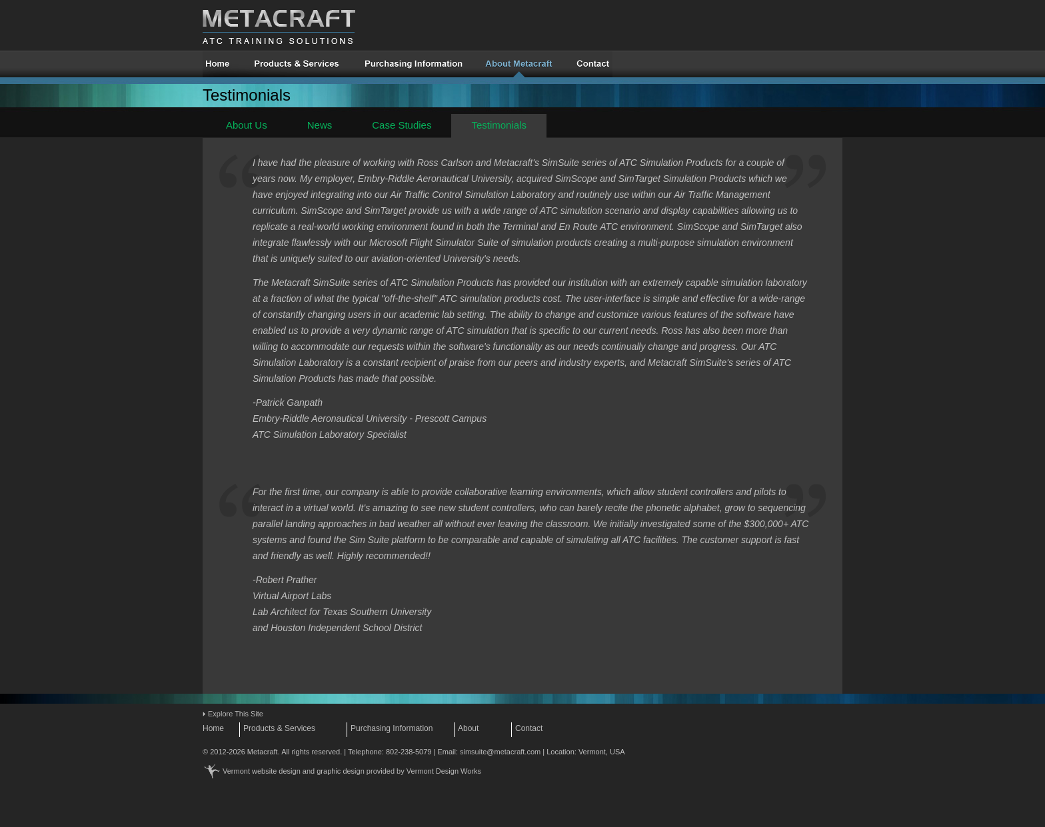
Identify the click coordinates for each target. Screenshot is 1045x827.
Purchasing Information (392, 728)
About (468, 728)
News (320, 125)
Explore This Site (235, 714)
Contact (528, 728)
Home (213, 728)
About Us (246, 125)
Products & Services (279, 728)
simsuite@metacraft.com (500, 752)
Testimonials (498, 125)
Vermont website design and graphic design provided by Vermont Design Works (352, 771)
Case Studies (401, 125)
